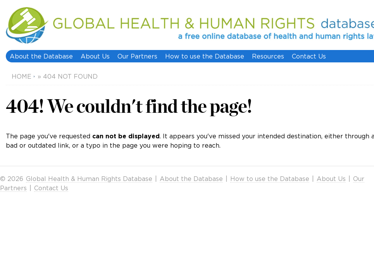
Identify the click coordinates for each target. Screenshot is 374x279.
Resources (268, 56)
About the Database (41, 56)
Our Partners (137, 56)
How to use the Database (204, 56)
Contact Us (309, 56)
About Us (95, 56)
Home (21, 76)
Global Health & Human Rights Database (89, 178)
